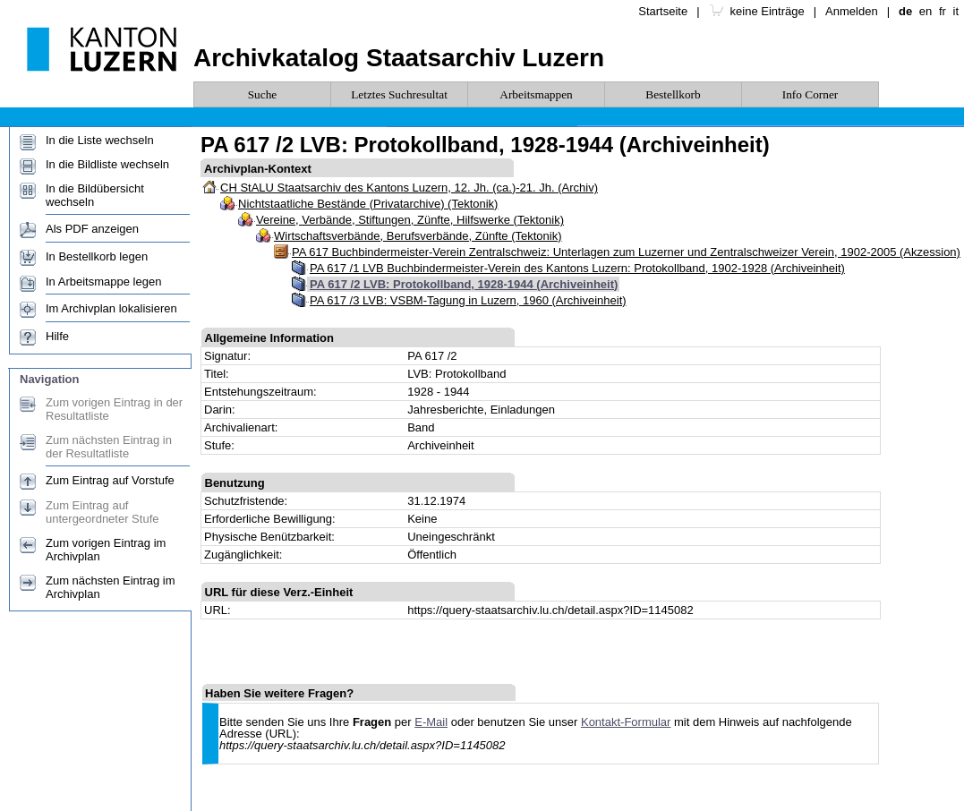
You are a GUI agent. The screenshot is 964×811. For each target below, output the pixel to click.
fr (942, 11)
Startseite (662, 11)
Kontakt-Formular (625, 722)
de (905, 11)
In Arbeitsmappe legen (103, 281)
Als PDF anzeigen (92, 228)
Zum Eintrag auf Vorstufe (110, 480)
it (956, 11)
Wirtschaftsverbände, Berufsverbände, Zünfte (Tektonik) (418, 236)
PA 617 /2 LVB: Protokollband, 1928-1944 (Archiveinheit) (464, 284)
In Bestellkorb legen (97, 256)
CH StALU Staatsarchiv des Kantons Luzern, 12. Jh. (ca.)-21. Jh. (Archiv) (409, 187)
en (925, 11)
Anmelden (851, 11)
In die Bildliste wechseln (107, 164)
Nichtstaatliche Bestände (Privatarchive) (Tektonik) (368, 203)
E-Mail (431, 722)
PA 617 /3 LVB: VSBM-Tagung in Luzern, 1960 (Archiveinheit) (468, 300)
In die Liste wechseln (100, 140)
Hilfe (57, 336)
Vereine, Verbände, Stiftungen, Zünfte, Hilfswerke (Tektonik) (410, 219)
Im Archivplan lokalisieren (111, 308)
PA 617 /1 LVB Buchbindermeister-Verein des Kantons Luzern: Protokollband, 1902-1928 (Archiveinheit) (577, 268)
